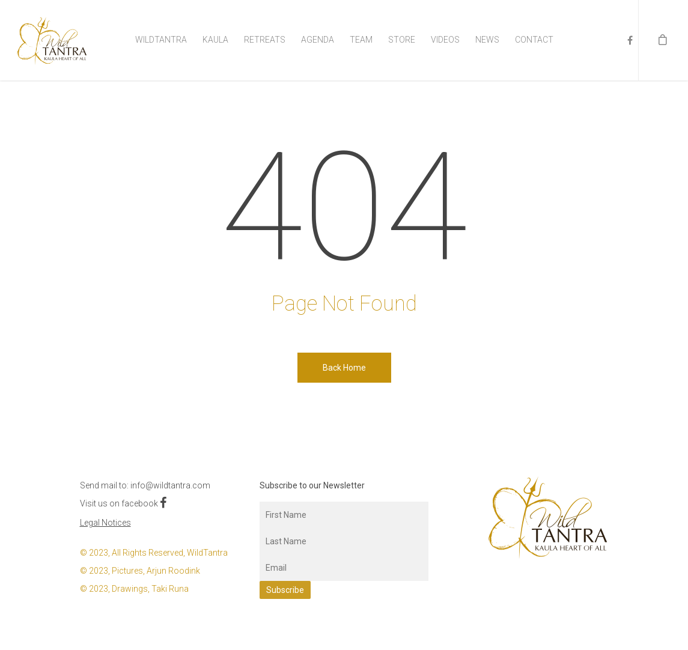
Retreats (264, 39)
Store (401, 39)
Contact (534, 39)
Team (361, 39)
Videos (445, 39)
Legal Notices (105, 522)
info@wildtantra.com (170, 485)
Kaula (215, 39)
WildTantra (161, 39)
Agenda (317, 39)
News (487, 39)
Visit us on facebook (123, 503)
